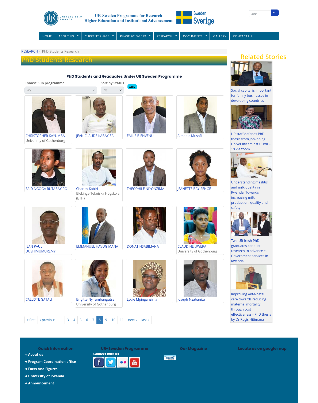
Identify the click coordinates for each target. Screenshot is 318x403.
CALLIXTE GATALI (39, 299)
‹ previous (47, 320)
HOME (47, 36)
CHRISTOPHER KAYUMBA (45, 135)
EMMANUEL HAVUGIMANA (97, 246)
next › (132, 320)
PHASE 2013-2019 (133, 36)
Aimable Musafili (190, 135)
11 (122, 320)
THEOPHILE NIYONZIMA (145, 188)
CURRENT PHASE (97, 36)
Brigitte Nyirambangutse (95, 299)
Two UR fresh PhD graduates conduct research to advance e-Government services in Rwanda (249, 250)
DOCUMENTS (193, 36)
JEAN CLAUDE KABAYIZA (95, 135)
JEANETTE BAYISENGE (194, 188)
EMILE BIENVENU (140, 135)
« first (31, 320)
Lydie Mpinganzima (142, 299)
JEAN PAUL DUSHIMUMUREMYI (41, 249)
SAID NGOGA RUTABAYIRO (46, 188)
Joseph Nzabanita (191, 299)
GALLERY (219, 36)
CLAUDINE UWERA (191, 246)
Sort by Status (112, 83)
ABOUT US (67, 36)
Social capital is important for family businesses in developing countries (251, 95)
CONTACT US (242, 36)
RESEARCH (165, 36)
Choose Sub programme (44, 83)
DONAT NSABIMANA (143, 246)
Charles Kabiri (87, 188)
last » (145, 320)
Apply (132, 86)
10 (113, 320)
